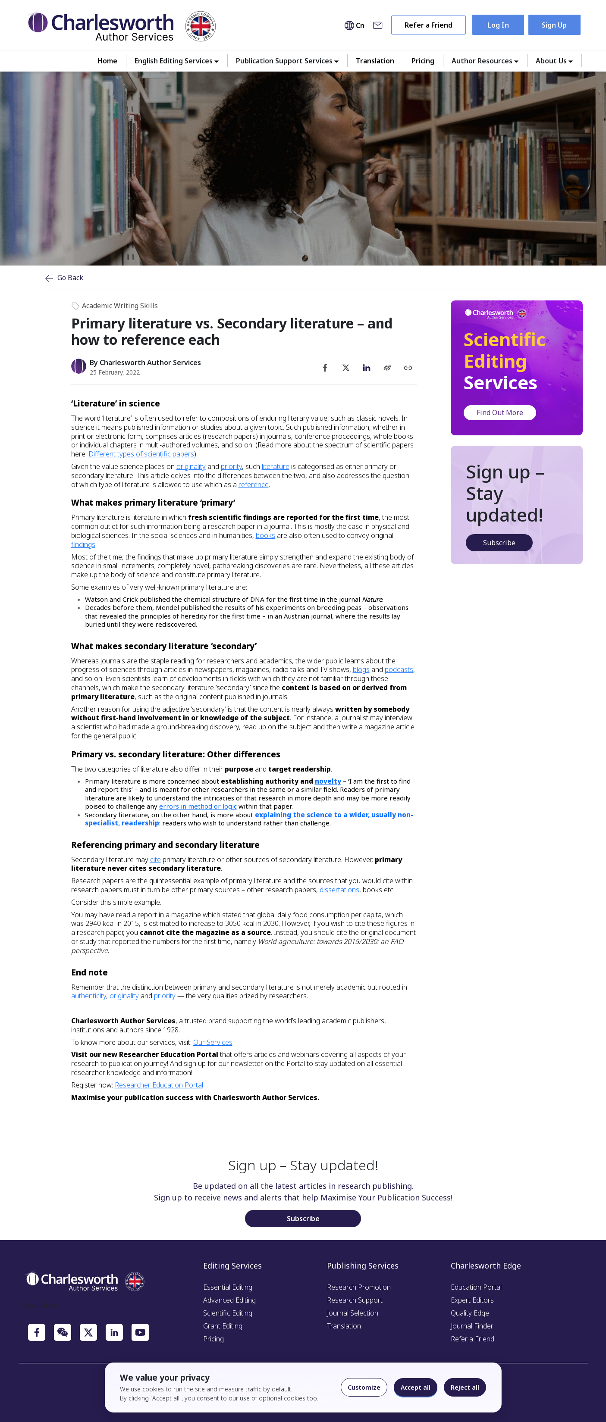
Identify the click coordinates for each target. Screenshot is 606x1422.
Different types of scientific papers (141, 454)
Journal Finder (472, 1326)
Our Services (212, 1042)
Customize (364, 1387)
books (265, 535)
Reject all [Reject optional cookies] (465, 1387)
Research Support (355, 1300)
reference (254, 484)
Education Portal (476, 1287)
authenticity (88, 995)
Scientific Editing (227, 1313)
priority (231, 466)
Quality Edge (470, 1313)
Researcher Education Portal (159, 1085)
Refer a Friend (428, 25)
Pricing (422, 61)
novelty (328, 781)
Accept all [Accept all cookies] (415, 1387)
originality (191, 466)
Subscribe (499, 542)
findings (83, 544)
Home (107, 61)
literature (275, 466)
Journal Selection (352, 1313)
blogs (361, 669)
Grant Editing (222, 1326)
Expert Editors (472, 1300)
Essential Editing (227, 1287)
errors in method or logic (198, 806)
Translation (375, 61)
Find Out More (500, 412)
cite (155, 859)
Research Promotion (359, 1287)
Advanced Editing (229, 1300)
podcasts (399, 669)
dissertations (339, 889)
